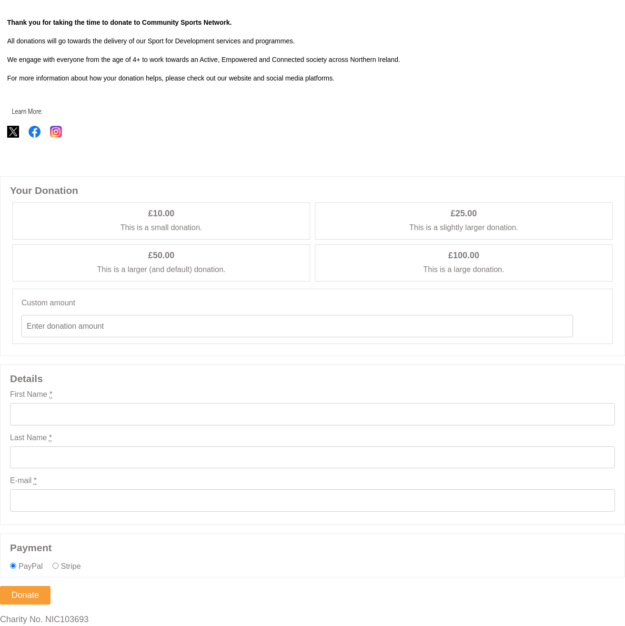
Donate (25, 595)
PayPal (31, 566)
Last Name (31, 438)
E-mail (23, 481)
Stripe (71, 566)
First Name (31, 394)
